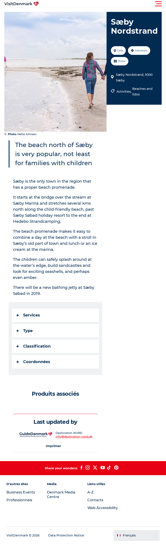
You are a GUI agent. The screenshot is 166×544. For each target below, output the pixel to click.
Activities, (124, 91)
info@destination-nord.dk (74, 436)
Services (28, 315)
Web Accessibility (102, 508)
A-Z (90, 492)
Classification (33, 346)
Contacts (95, 500)
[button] (102, 3)
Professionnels (19, 500)
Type (24, 330)
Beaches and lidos (142, 91)
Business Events (20, 492)
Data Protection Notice (66, 535)
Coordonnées (33, 361)
